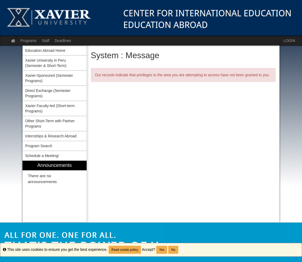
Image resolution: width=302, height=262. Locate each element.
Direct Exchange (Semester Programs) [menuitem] (47, 93)
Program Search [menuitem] (38, 146)
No (173, 250)
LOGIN (289, 41)
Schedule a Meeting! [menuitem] (42, 156)
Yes (162, 250)
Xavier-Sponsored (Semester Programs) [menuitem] (49, 78)
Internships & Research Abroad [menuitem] (51, 136)
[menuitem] (55, 191)
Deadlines (63, 41)
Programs (28, 41)
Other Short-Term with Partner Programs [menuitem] (50, 123)
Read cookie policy (125, 250)
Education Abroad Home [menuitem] (45, 50)
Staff (46, 41)
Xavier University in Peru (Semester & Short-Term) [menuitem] (45, 63)
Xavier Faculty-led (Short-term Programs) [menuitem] (50, 108)
